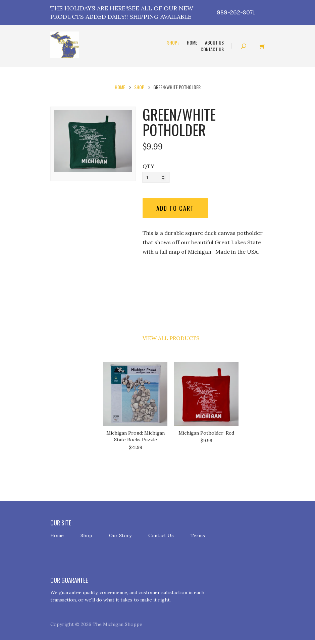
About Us (214, 42)
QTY (148, 166)
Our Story (120, 535)
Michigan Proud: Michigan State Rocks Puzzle (135, 436)
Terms (198, 535)
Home (192, 42)
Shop (173, 42)
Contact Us (212, 49)
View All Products (171, 338)
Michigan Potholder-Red (206, 433)
